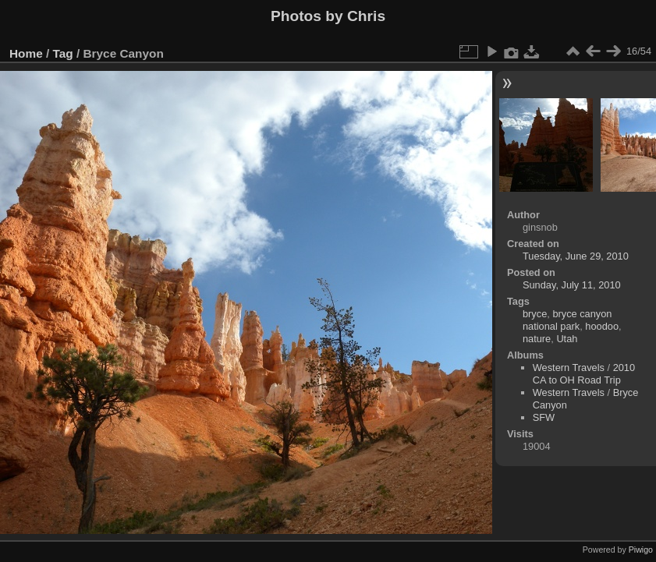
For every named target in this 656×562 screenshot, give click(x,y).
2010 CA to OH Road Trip (584, 374)
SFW (544, 417)
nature (537, 339)
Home (26, 53)
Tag (63, 53)
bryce (535, 314)
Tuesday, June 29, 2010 (576, 256)
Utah (566, 339)
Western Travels (569, 367)
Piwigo (641, 549)
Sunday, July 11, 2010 (572, 285)
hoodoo (602, 326)
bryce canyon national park (567, 320)
